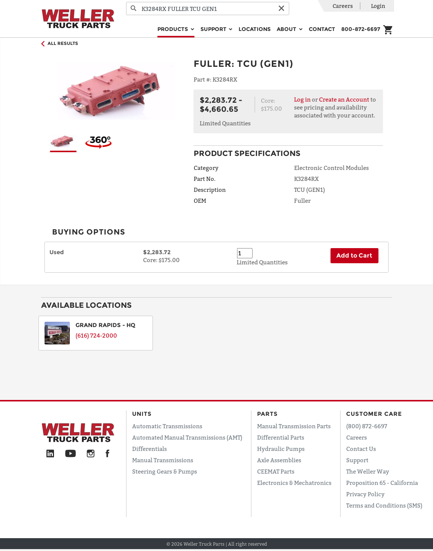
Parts (267, 413)
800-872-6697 (360, 29)
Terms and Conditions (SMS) (384, 505)
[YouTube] (70, 453)
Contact (322, 29)
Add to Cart (354, 255)
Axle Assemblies (279, 460)
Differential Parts (280, 437)
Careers (343, 6)
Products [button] (173, 29)
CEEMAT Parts (275, 471)
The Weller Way (367, 471)
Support (357, 460)
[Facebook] (107, 453)
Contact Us (361, 448)
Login (378, 6)
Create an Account (344, 99)
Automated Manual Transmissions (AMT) (187, 437)
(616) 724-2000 (96, 335)
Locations (255, 29)
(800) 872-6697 (366, 426)
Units (142, 413)
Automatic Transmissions (167, 426)
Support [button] (214, 29)
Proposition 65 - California (382, 482)
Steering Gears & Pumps (164, 471)
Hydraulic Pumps (281, 448)
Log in (302, 99)
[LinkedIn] (50, 453)
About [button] (287, 29)
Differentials (149, 448)
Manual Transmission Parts (294, 426)
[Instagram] (91, 453)
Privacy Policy (365, 494)
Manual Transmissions (162, 460)
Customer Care (374, 413)
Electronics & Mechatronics (294, 482)
